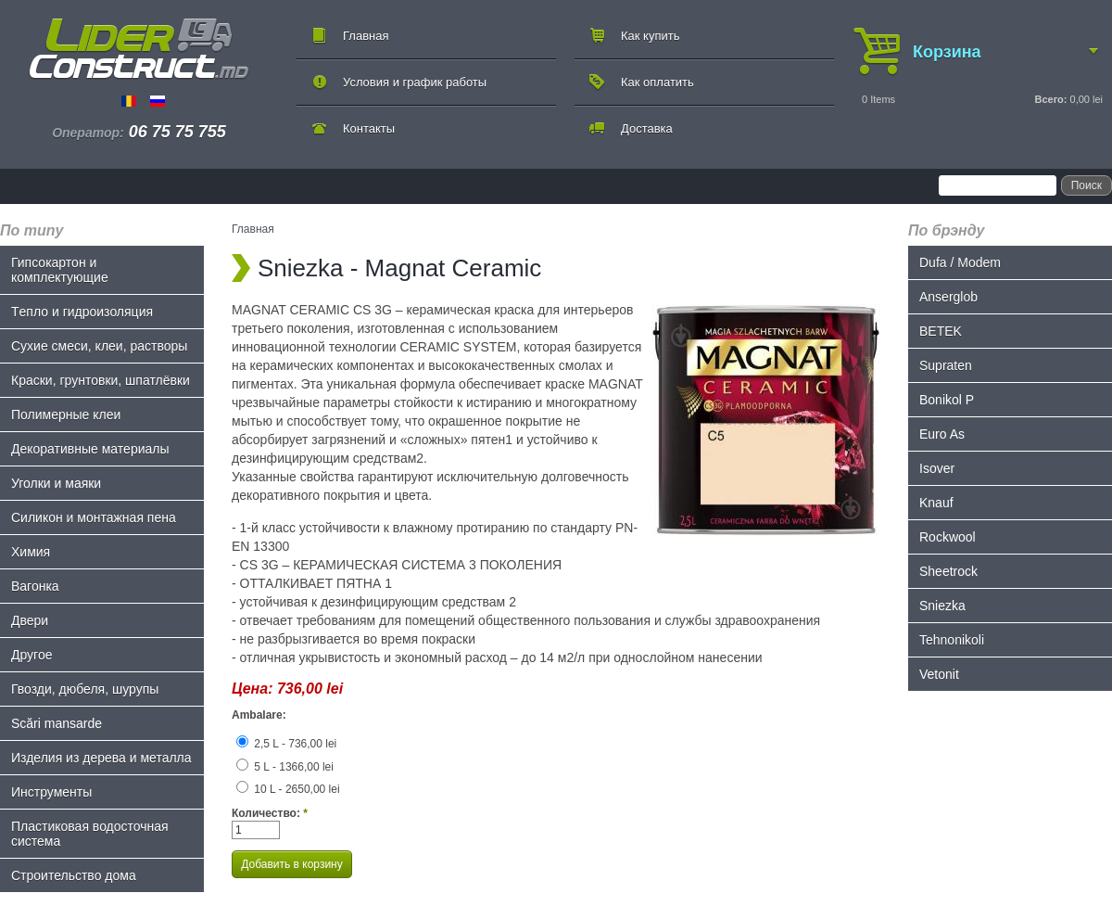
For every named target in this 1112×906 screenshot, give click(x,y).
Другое (31, 654)
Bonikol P (946, 399)
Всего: (1050, 99)
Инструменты (51, 792)
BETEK (940, 331)
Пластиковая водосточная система (90, 834)
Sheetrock (948, 571)
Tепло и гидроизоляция (82, 311)
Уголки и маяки (56, 483)
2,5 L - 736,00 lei (286, 743)
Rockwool (947, 537)
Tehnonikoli (951, 639)
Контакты (369, 128)
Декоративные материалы (90, 448)
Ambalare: (259, 714)
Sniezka (942, 605)
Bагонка (35, 586)
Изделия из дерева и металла (101, 757)
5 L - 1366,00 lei (285, 766)
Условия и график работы (414, 82)
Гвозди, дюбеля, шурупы (84, 689)
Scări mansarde (56, 723)
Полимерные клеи (65, 414)
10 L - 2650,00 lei (288, 789)
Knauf (936, 502)
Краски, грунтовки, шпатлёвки (100, 380)
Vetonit (939, 674)
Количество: (270, 813)
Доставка (647, 128)
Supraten (945, 365)
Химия (30, 551)
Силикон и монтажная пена (93, 517)
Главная (365, 36)
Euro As (942, 434)
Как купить (650, 36)
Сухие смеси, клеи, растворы (99, 345)
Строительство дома (73, 875)
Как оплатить (657, 82)
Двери (29, 620)
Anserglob (948, 296)
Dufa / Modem (960, 262)
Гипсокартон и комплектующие (59, 270)
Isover (936, 468)
